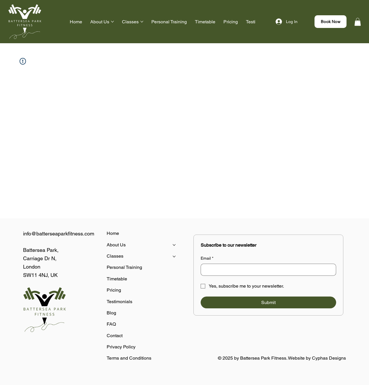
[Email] (266, 269)
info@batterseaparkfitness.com (58, 234)
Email (207, 258)
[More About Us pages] (112, 21)
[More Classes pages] (141, 21)
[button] (357, 22)
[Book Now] (331, 21)
